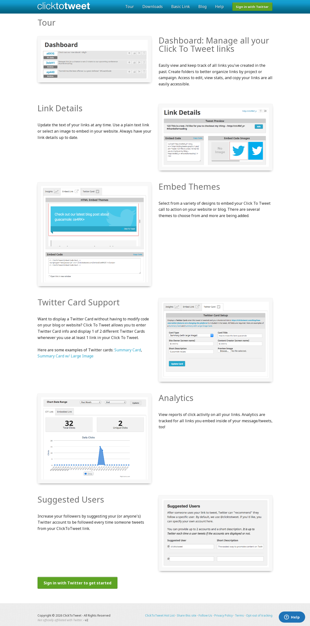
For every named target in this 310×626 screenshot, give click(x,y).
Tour (129, 6)
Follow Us (205, 615)
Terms (239, 615)
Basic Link (180, 6)
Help (219, 6)
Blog (202, 6)
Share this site (186, 615)
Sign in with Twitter (252, 7)
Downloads (152, 6)
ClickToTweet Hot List (160, 615)
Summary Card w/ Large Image (65, 356)
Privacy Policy (223, 615)
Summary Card (127, 350)
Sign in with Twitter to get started (77, 583)
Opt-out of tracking (259, 615)
